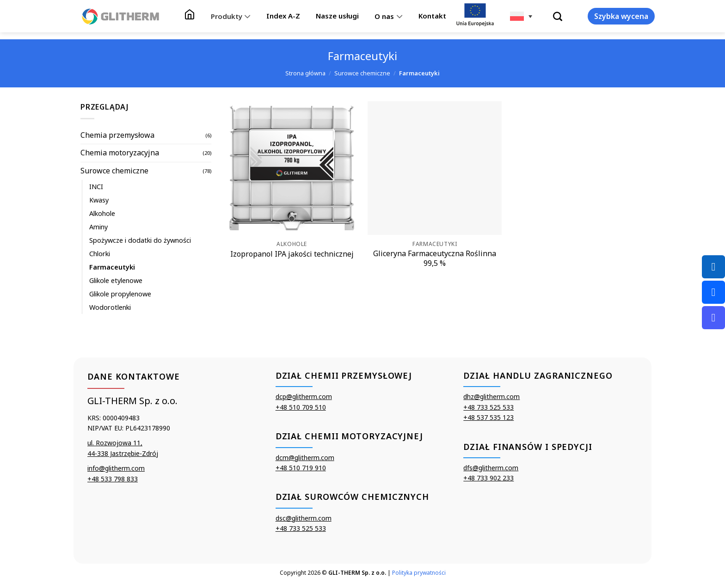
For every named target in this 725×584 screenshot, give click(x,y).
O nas (388, 16)
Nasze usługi (337, 15)
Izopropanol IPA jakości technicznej (292, 254)
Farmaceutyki (112, 267)
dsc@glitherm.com (304, 518)
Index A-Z (283, 15)
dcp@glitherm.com (304, 396)
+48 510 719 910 (301, 467)
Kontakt (432, 15)
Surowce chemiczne (362, 73)
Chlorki (99, 253)
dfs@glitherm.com (490, 467)
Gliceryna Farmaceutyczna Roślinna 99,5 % (434, 258)
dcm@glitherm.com (305, 457)
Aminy (98, 226)
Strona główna (305, 73)
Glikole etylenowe (115, 280)
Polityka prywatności (419, 573)
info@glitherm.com (116, 468)
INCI (96, 186)
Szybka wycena (621, 16)
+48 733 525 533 (301, 528)
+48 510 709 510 (301, 407)
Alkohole (102, 213)
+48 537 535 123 (488, 417)
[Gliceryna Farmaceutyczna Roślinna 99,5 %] (435, 168)
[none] (521, 16)
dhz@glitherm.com (491, 396)
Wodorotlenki (110, 307)
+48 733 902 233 (488, 477)
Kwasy (99, 200)
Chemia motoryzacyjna (119, 153)
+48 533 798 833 (112, 478)
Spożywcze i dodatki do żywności (140, 240)
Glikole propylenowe (120, 293)
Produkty (231, 16)
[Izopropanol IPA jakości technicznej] (292, 168)
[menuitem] (521, 16)
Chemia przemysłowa (117, 135)
